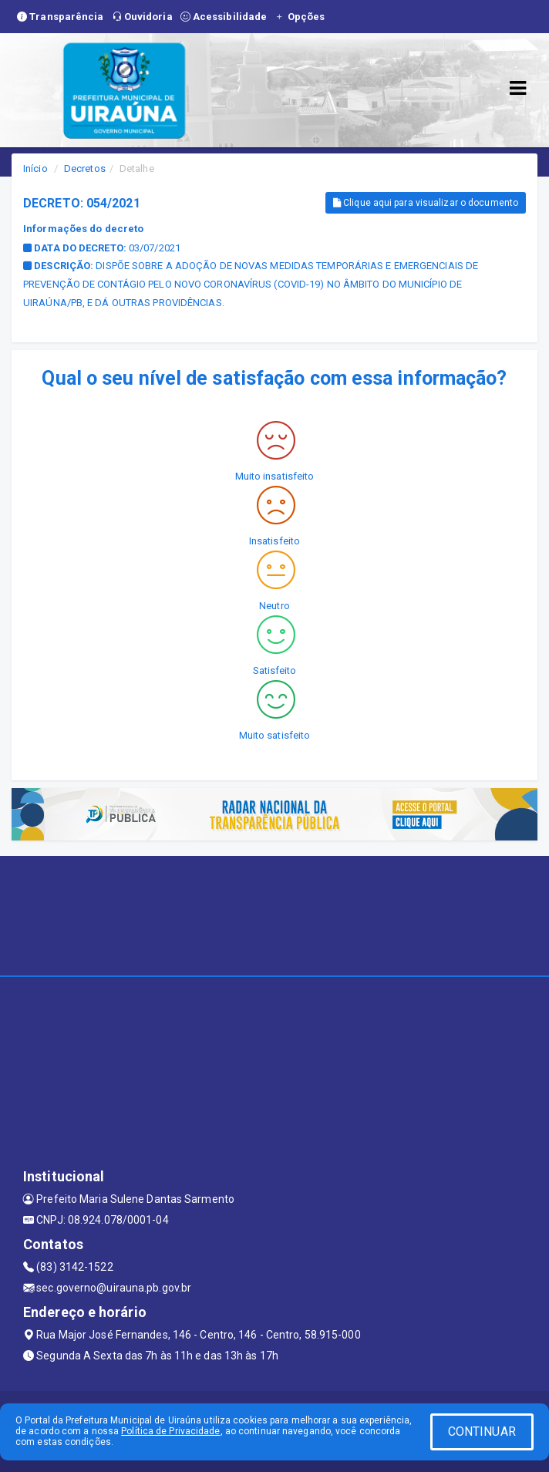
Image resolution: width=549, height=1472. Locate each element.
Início (35, 168)
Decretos (85, 168)
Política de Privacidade (170, 1431)
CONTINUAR (482, 1431)
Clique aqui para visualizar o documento (425, 202)
